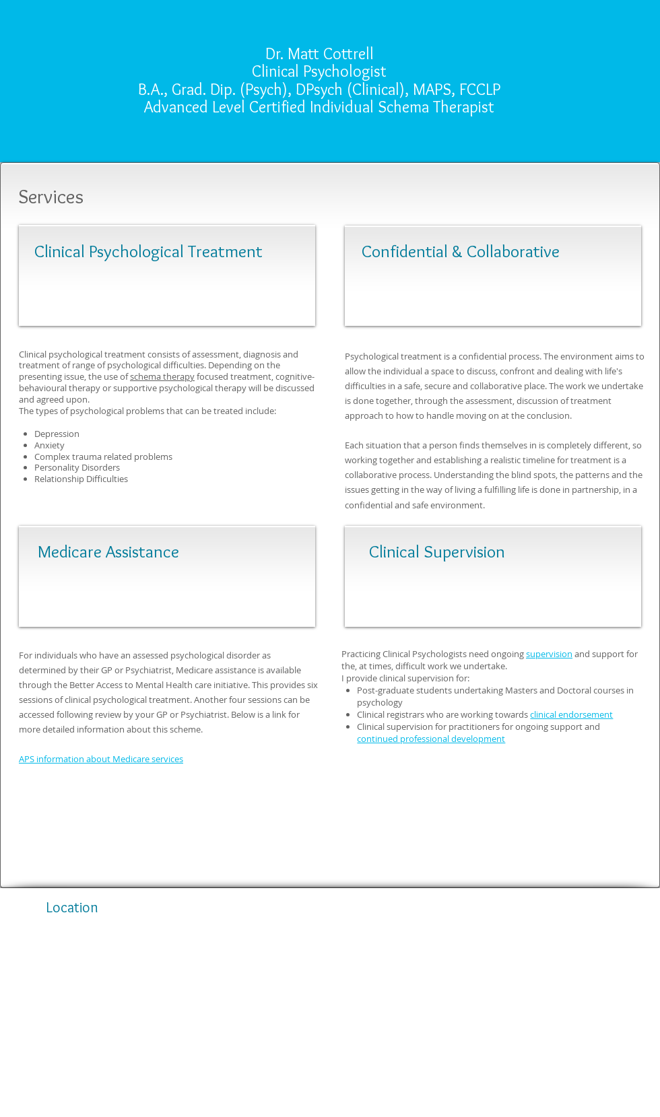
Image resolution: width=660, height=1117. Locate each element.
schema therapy (162, 376)
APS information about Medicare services (101, 759)
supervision (549, 654)
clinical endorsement (571, 714)
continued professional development (431, 739)
